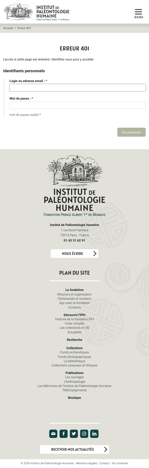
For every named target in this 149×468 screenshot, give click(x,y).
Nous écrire (72, 254)
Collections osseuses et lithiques (74, 365)
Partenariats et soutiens (74, 298)
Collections (74, 348)
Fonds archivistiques (74, 352)
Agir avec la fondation (74, 302)
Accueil (8, 28)
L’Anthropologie (74, 381)
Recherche (74, 339)
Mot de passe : (21, 98)
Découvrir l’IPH (74, 315)
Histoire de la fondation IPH (74, 319)
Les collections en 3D (74, 327)
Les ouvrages (74, 377)
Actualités (75, 332)
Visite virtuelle (74, 323)
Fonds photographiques (74, 356)
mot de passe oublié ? (25, 114)
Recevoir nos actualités (72, 449)
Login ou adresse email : (28, 81)
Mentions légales (86, 463)
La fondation (74, 289)
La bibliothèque (74, 361)
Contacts (74, 307)
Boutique (74, 397)
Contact (105, 463)
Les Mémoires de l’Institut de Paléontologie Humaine (74, 385)
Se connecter (120, 463)
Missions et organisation (74, 294)
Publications (75, 372)
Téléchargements (74, 390)
